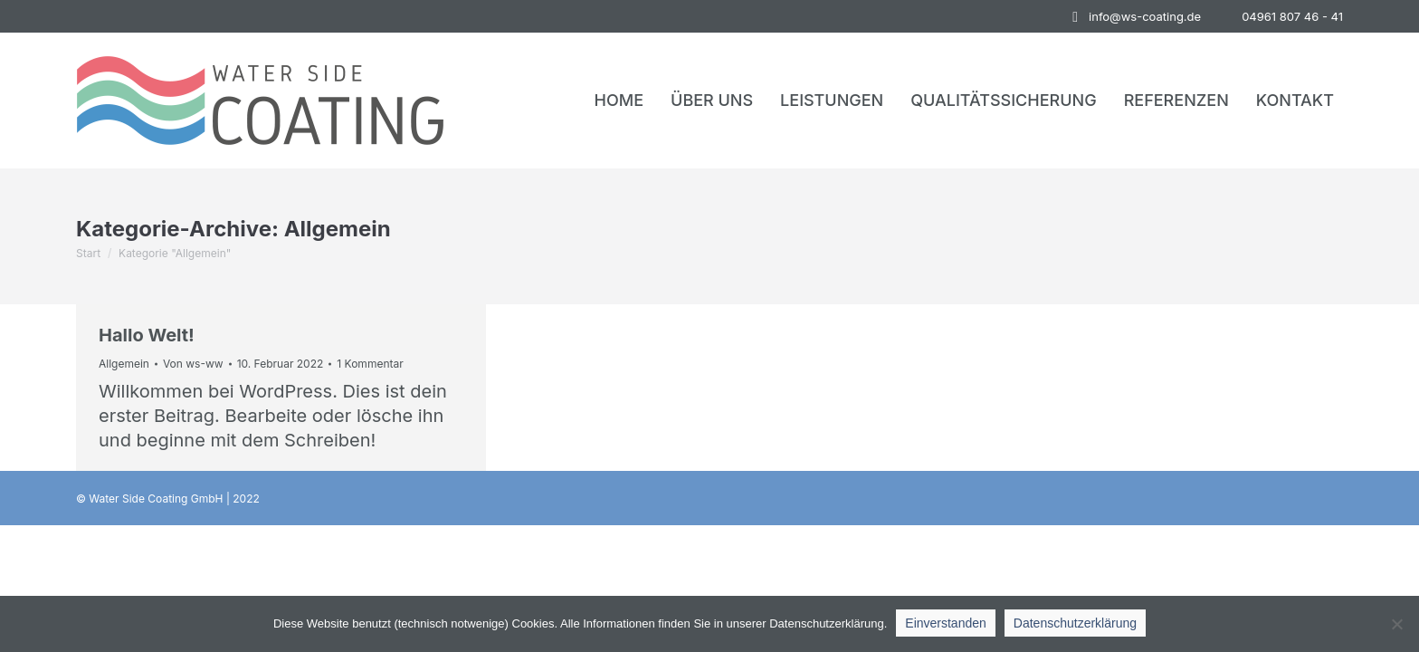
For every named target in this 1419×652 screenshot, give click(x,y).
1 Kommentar (370, 363)
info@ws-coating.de (1133, 16)
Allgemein (124, 363)
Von (193, 363)
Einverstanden (945, 623)
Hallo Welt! (147, 335)
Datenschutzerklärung (1075, 623)
